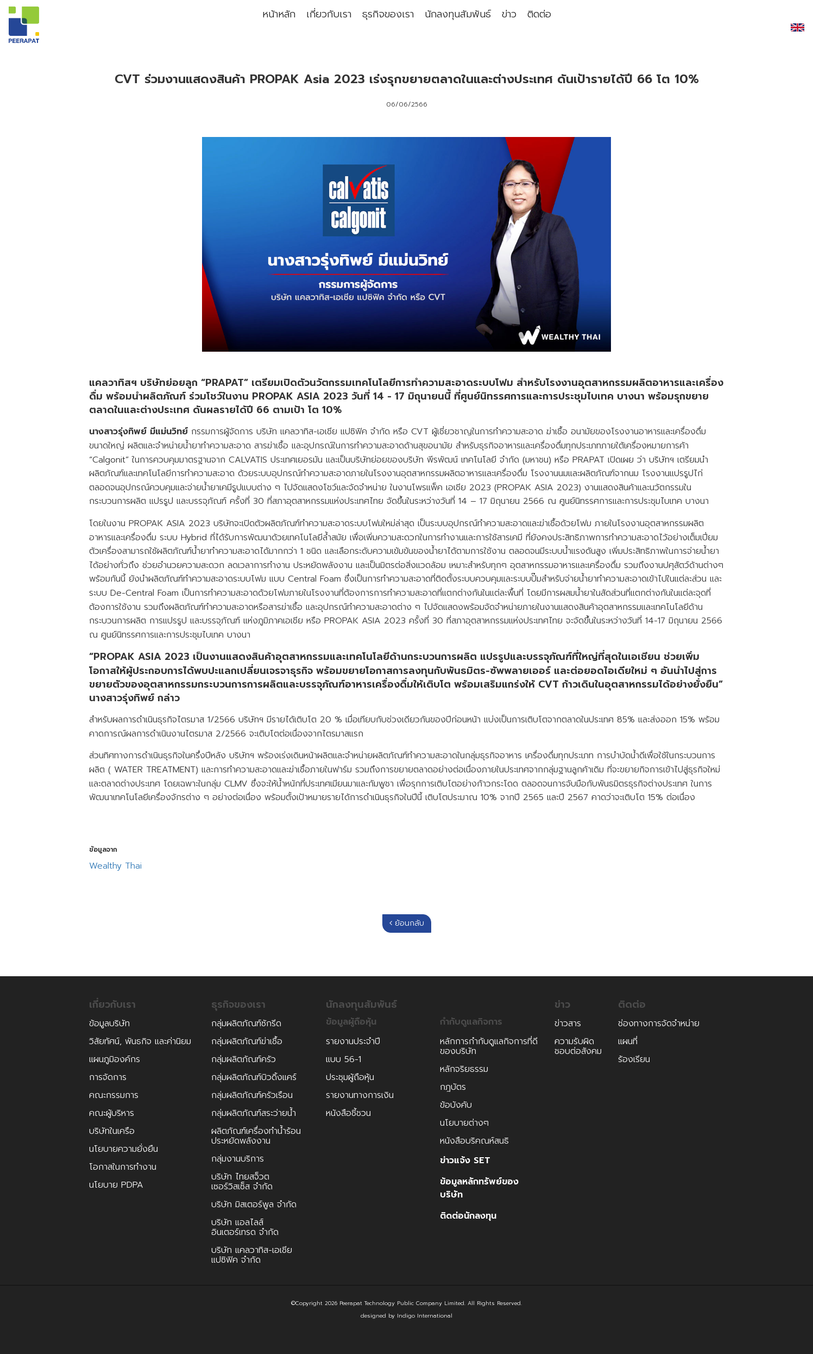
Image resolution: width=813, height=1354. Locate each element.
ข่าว (513, 27)
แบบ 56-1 (343, 1059)
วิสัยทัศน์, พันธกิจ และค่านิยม (140, 1041)
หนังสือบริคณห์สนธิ (474, 1140)
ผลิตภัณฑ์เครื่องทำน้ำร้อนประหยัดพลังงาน (256, 1136)
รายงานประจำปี (353, 1041)
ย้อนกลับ (406, 923)
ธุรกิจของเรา (384, 27)
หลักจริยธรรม (464, 1069)
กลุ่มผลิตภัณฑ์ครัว (243, 1059)
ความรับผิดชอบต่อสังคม (578, 1046)
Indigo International (424, 1316)
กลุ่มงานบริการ (237, 1158)
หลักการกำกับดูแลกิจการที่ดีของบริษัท (489, 1046)
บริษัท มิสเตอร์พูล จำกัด (254, 1204)
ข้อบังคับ (456, 1105)
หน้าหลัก (264, 27)
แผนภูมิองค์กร (114, 1059)
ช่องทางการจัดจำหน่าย (658, 1023)
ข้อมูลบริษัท (109, 1023)
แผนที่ (628, 1041)
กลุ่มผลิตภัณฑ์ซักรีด (246, 1023)
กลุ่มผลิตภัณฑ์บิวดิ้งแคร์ (254, 1077)
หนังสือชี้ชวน (348, 1113)
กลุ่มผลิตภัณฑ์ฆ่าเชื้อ (246, 1041)
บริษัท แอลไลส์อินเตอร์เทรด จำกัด (245, 1227)
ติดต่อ (553, 27)
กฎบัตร (453, 1087)
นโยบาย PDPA (116, 1184)
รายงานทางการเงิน (360, 1095)
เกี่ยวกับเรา (319, 27)
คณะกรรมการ (113, 1095)
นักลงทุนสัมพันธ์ (456, 27)
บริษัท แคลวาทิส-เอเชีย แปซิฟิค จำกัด (251, 1255)
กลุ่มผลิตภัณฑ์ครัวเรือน (252, 1095)
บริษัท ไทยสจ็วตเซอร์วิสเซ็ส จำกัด (242, 1181)
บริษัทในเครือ (112, 1131)
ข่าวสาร (567, 1023)
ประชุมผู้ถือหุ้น (350, 1077)
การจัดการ (108, 1077)
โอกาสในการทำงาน (122, 1167)
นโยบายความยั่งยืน (123, 1149)
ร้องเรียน (634, 1059)
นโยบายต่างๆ (464, 1123)
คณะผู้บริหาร (111, 1113)
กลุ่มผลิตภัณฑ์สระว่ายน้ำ (253, 1113)
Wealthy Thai (115, 866)
